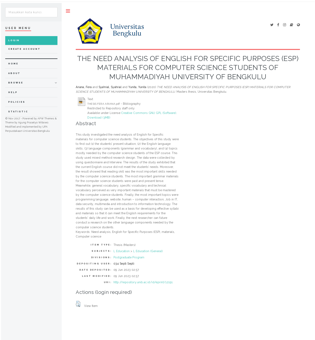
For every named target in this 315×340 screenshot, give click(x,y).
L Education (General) (148, 251)
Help (12, 92)
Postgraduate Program (129, 257)
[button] (78, 304)
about (14, 73)
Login (14, 40)
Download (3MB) (98, 117)
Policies (16, 102)
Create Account (24, 49)
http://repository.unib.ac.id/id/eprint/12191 (143, 282)
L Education (122, 251)
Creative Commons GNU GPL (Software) (148, 113)
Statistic (18, 111)
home (13, 63)
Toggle (68, 11)
